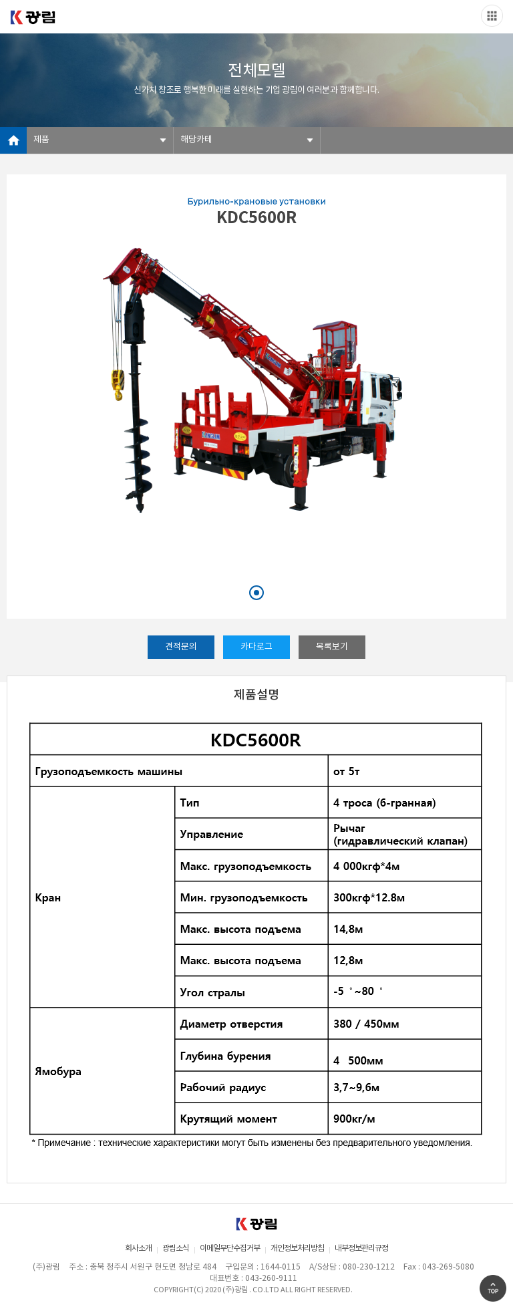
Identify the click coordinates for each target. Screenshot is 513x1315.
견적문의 (181, 647)
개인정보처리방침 (297, 1248)
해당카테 (196, 140)
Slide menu (492, 16)
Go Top (493, 1288)
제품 (41, 140)
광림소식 (175, 1248)
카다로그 (256, 647)
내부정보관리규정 (361, 1248)
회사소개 (138, 1248)
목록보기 (332, 647)
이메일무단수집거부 (230, 1248)
